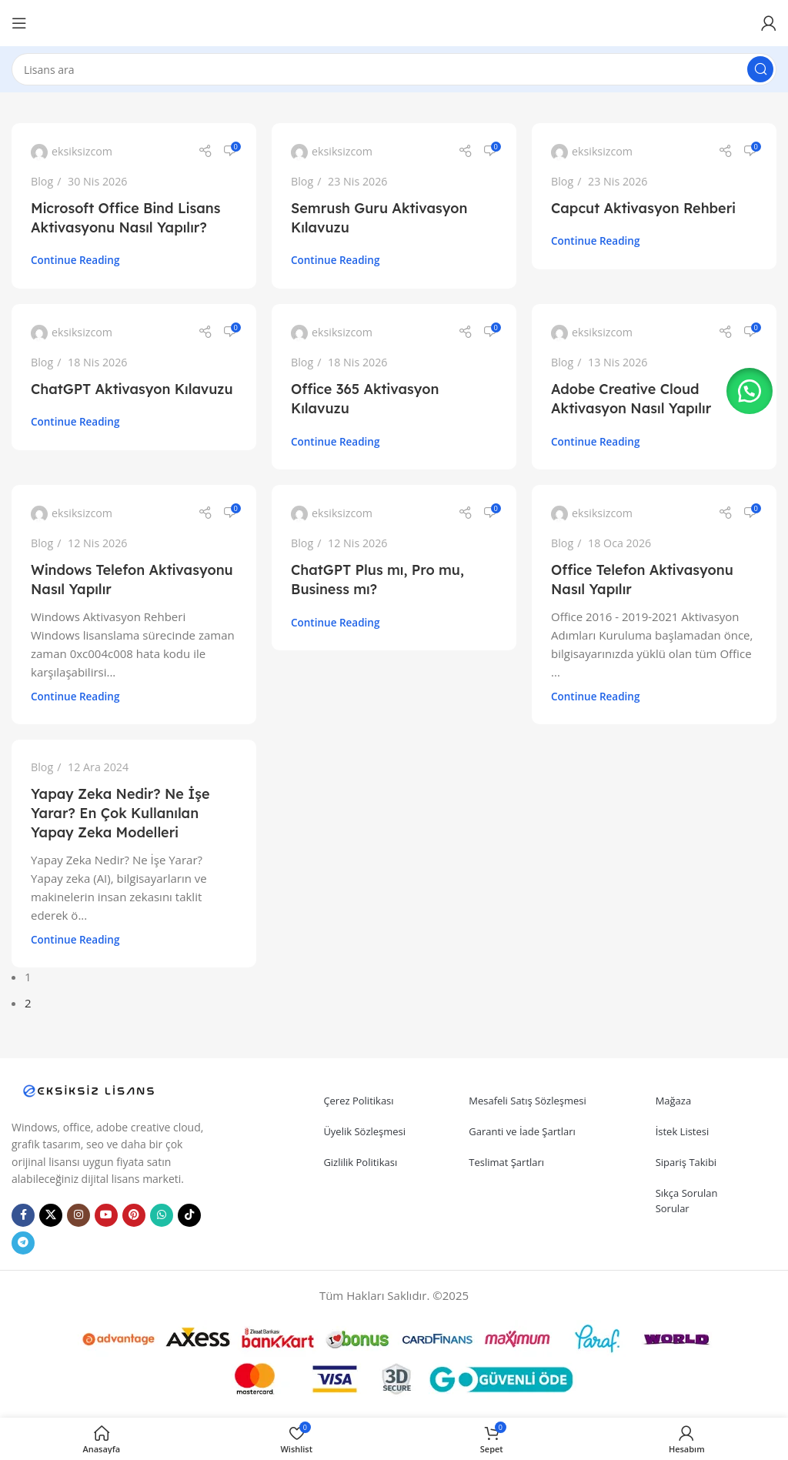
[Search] (394, 69)
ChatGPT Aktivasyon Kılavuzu (132, 389)
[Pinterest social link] (133, 1215)
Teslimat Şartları (506, 1162)
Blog (42, 181)
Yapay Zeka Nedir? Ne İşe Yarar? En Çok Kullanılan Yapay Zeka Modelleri (120, 813)
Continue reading (75, 260)
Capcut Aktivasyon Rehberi (643, 208)
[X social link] (50, 1215)
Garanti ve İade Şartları (522, 1131)
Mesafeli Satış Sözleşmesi (527, 1101)
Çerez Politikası (358, 1101)
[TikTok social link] (189, 1215)
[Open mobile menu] (19, 23)
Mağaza (674, 1101)
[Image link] (88, 1089)
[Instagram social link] (78, 1215)
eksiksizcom (82, 151)
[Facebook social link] (23, 1215)
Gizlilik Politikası (360, 1162)
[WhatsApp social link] (161, 1215)
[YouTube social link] (106, 1215)
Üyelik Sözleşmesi (364, 1131)
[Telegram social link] (23, 1243)
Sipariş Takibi (686, 1162)
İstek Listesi (683, 1131)
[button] (749, 391)
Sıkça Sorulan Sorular (687, 1200)
